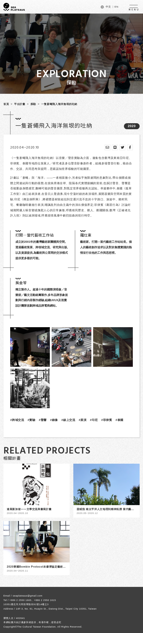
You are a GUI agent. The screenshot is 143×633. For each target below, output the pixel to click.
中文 (108, 6)
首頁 (6, 104)
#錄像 (54, 419)
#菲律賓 (106, 419)
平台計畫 (19, 104)
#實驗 (31, 419)
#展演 (83, 419)
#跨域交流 (17, 419)
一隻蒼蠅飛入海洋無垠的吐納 (59, 104)
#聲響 (43, 419)
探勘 (33, 104)
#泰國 (119, 419)
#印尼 (94, 419)
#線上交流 (68, 419)
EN (116, 6)
